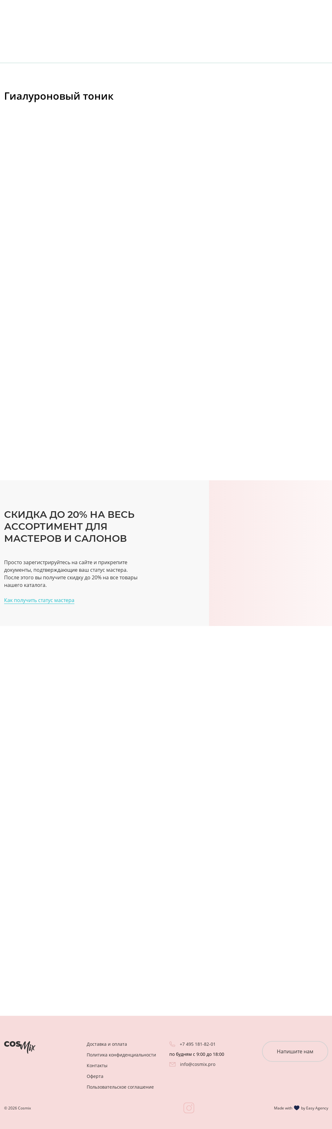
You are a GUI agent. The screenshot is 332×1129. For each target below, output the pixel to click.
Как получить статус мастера (39, 600)
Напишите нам (295, 1051)
